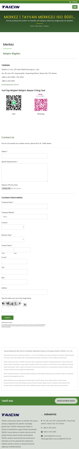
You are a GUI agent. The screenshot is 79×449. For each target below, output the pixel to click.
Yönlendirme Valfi (56, 383)
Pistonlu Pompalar (37, 383)
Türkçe (74, 2)
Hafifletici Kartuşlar (35, 385)
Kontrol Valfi (17, 383)
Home (32, 26)
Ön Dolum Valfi (8, 385)
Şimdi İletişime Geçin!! (66, 401)
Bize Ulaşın (39, 26)
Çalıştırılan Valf (66, 383)
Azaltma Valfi (26, 385)
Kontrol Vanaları (62, 380)
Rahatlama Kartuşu (27, 383)
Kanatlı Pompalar (40, 380)
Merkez (46, 26)
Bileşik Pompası (47, 383)
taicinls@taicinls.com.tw (10, 84)
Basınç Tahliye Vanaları (51, 380)
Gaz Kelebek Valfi (17, 385)
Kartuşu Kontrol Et (9, 383)
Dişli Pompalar (31, 380)
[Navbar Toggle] (74, 7)
